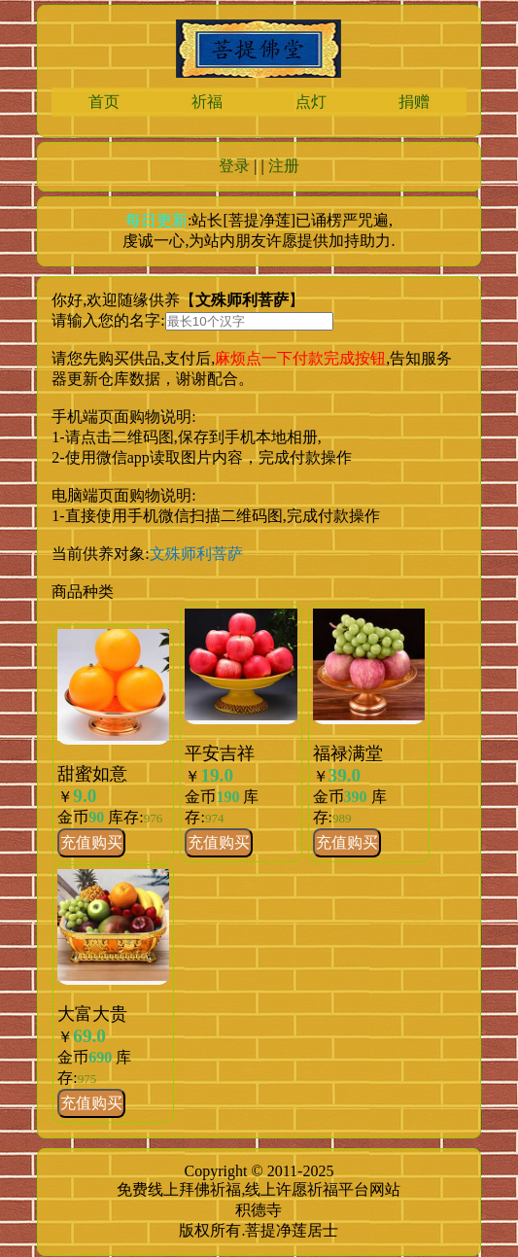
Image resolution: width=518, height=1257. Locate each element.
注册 (283, 165)
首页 (104, 101)
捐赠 (414, 101)
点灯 (311, 101)
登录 (234, 165)
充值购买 (91, 842)
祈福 (207, 101)
